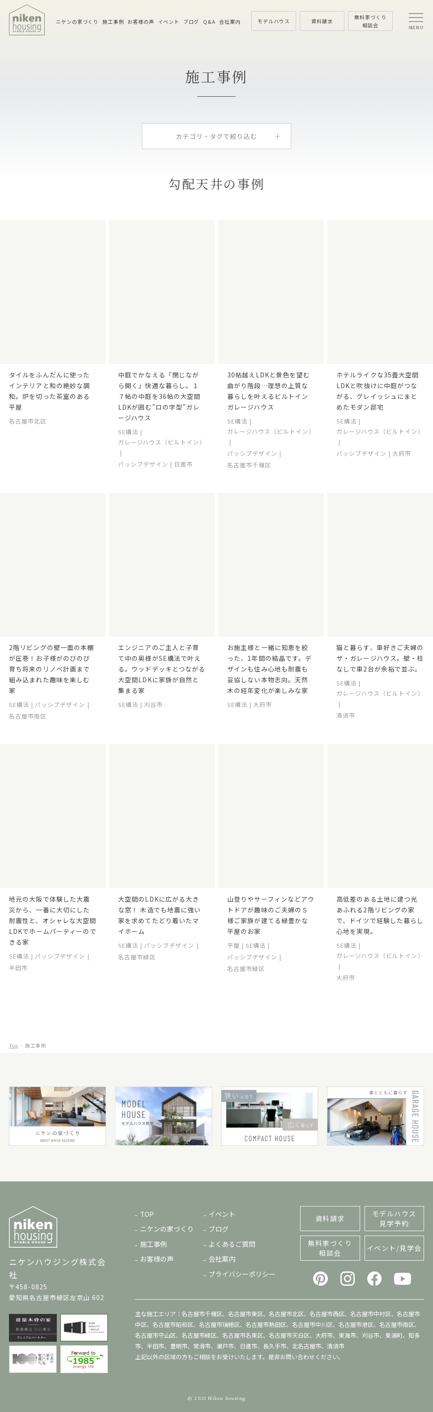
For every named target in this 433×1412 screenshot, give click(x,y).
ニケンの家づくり (77, 21)
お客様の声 (140, 21)
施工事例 (113, 21)
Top (13, 1045)
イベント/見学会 (394, 1248)
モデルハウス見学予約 (394, 1218)
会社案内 (230, 21)
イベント (168, 21)
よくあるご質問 (231, 1244)
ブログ (191, 21)
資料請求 (330, 1218)
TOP (147, 1214)
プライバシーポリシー (242, 1274)
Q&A (209, 21)
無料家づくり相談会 (330, 1248)
